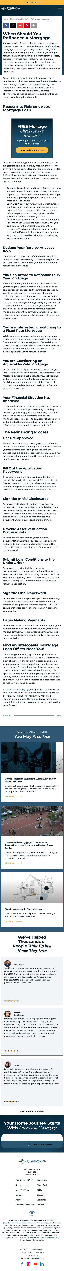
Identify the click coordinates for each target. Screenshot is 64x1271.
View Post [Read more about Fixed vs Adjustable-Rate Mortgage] (10, 921)
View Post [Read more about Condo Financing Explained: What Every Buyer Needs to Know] (10, 797)
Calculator (41, 1200)
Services (19, 1185)
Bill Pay (40, 1190)
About (18, 1200)
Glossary (41, 1195)
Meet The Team (22, 1190)
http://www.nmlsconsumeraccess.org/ (43, 1238)
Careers (19, 1195)
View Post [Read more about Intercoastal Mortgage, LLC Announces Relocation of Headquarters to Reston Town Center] (10, 863)
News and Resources (25, 1204)
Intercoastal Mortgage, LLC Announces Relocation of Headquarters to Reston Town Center (29, 845)
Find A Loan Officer (24, 1180)
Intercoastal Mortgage (17, 689)
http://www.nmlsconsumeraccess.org (19, 1223)
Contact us (32, 699)
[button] (32, 1111)
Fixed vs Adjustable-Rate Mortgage (24, 909)
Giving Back (42, 1185)
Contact (40, 1204)
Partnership (42, 1180)
